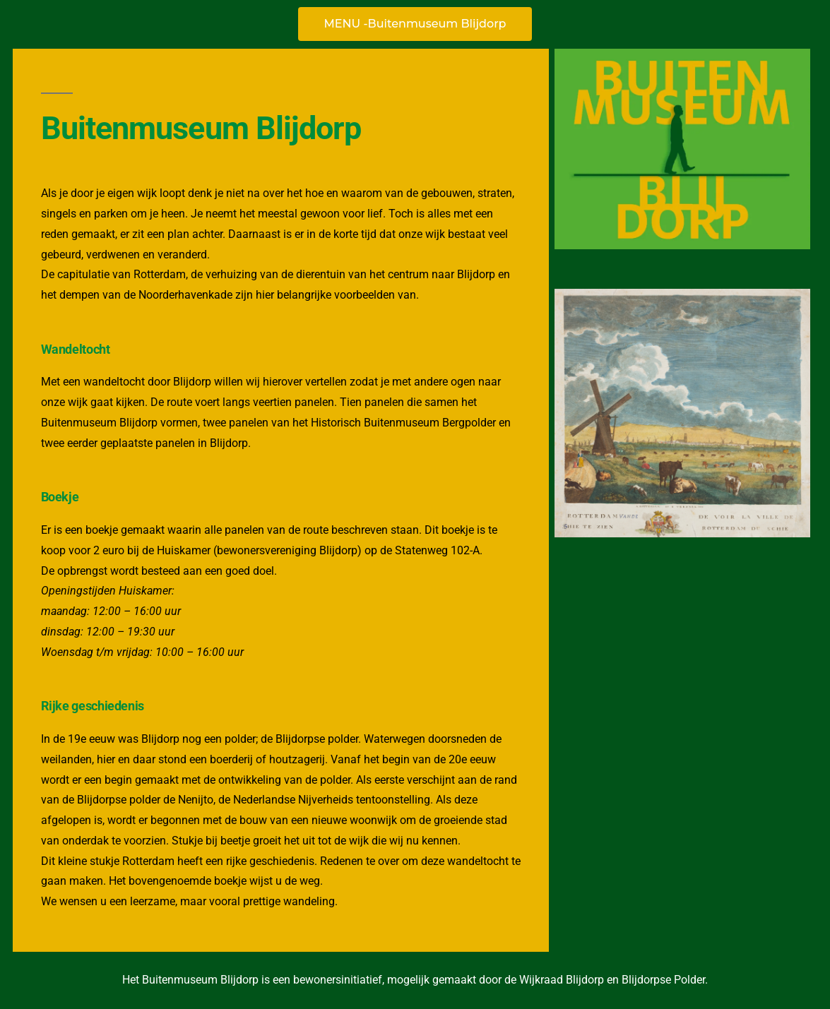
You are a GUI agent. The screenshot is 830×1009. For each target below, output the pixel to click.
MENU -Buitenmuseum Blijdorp (415, 23)
